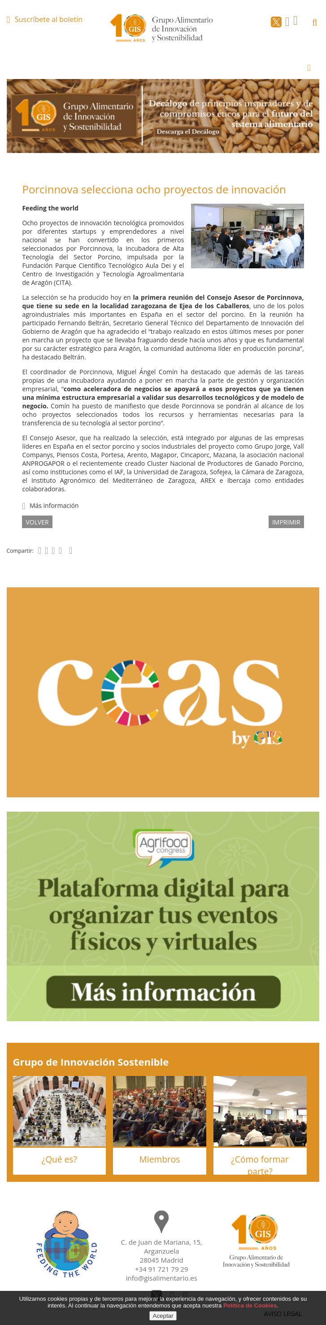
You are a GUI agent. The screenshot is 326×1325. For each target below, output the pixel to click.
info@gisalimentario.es (161, 1277)
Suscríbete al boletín (49, 19)
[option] (163, 116)
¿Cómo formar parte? (260, 1165)
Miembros (159, 1159)
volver (37, 522)
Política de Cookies (250, 1305)
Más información (54, 505)
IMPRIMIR (286, 522)
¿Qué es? (59, 1159)
